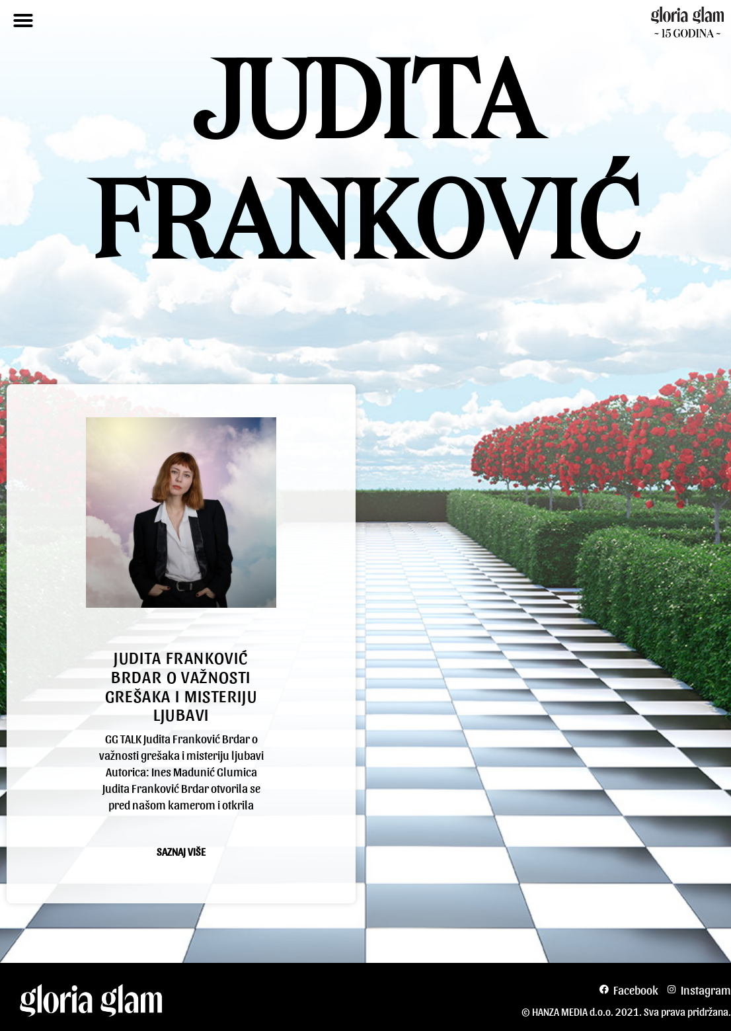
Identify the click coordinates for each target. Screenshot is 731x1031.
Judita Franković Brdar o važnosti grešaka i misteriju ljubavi (181, 685)
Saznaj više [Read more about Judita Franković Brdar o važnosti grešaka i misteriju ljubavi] (181, 851)
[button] (23, 20)
